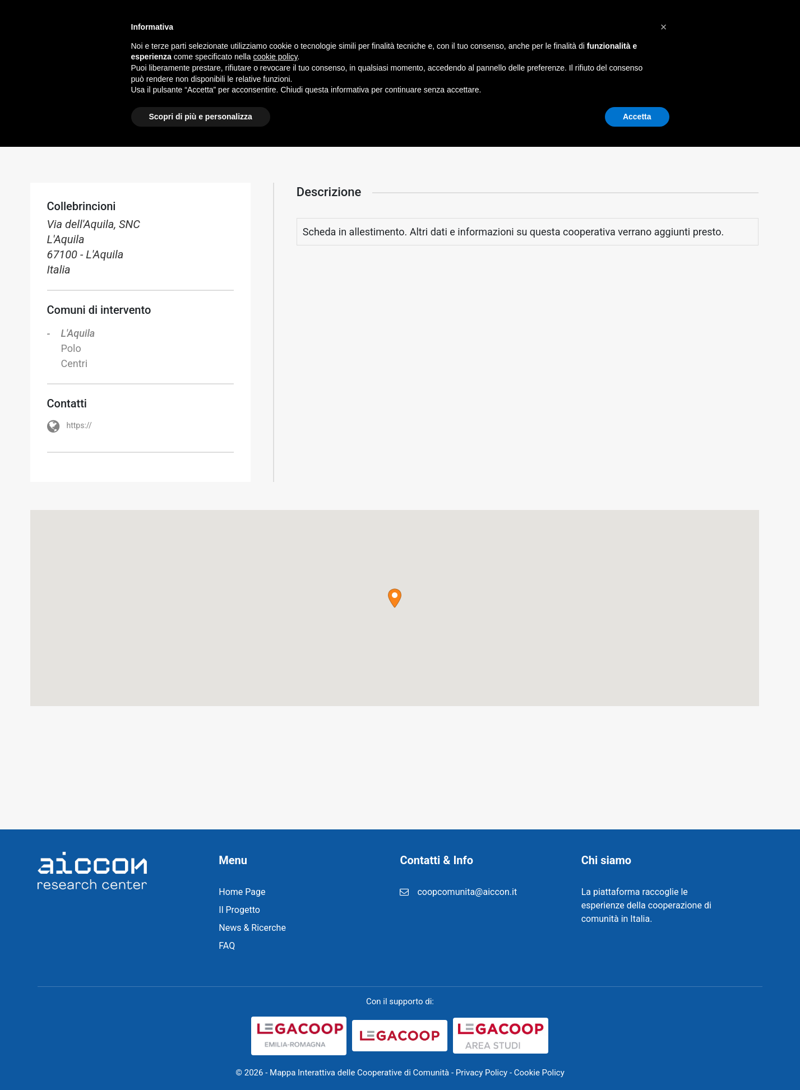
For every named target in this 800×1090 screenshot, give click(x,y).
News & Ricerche (408, 28)
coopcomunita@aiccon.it (467, 892)
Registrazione (500, 28)
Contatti (660, 28)
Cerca (735, 28)
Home (264, 28)
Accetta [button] (637, 1059)
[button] (394, 598)
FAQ (563, 28)
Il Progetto (324, 28)
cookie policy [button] (275, 999)
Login (607, 28)
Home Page (242, 892)
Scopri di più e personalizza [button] (200, 1059)
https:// (80, 425)
